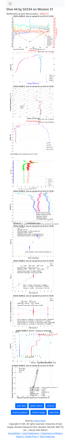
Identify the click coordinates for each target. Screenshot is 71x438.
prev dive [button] (21, 405)
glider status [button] (36, 405)
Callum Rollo (39, 420)
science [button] (50, 405)
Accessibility (14, 433)
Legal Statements (31, 433)
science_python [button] (20, 412)
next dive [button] (54, 412)
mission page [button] (38, 412)
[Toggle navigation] (10, 3)
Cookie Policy (31, 436)
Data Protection (47, 436)
